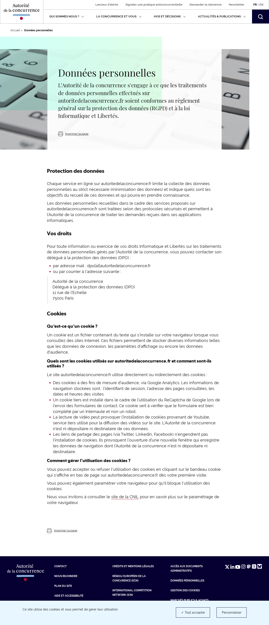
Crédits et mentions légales (133, 566)
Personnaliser (232, 612)
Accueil (15, 30)
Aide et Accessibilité (68, 595)
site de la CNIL (125, 496)
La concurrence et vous (119, 16)
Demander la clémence (205, 4)
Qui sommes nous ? (66, 16)
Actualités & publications (222, 16)
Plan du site (63, 586)
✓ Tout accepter (193, 612)
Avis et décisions (170, 16)
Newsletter (236, 4)
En (261, 4)
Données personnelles (187, 580)
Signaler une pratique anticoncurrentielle (153, 4)
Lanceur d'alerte (106, 4)
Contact (60, 566)
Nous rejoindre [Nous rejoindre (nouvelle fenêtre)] (65, 576)
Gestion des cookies (185, 590)
